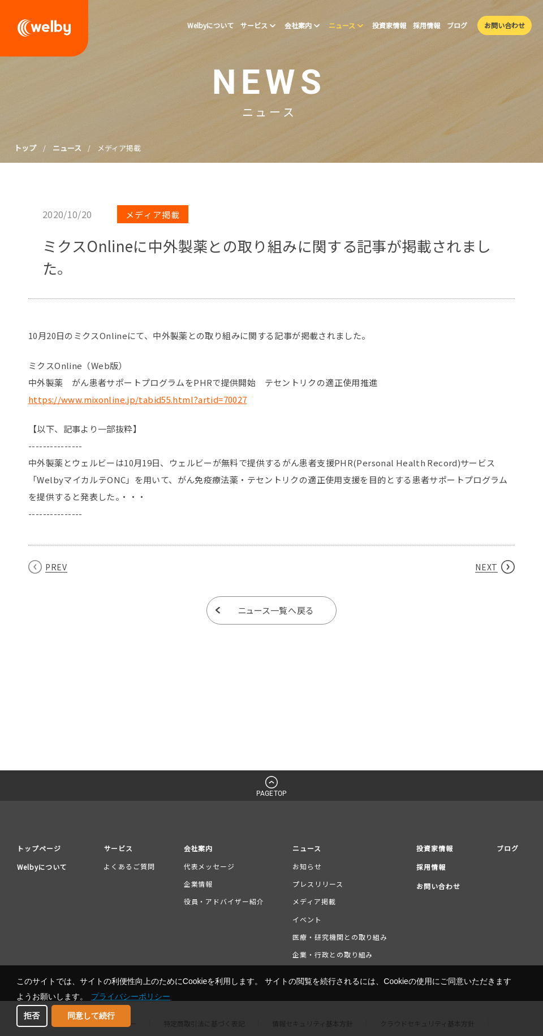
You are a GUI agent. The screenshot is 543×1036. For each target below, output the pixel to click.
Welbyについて (44, 866)
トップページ (40, 848)
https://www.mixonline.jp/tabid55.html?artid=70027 (137, 399)
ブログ (507, 848)
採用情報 (429, 866)
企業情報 (199, 884)
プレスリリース (317, 884)
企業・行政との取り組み (332, 954)
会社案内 (200, 848)
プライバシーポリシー (130, 996)
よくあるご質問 (131, 866)
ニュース (67, 147)
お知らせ (306, 866)
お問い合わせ (437, 886)
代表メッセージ (209, 866)
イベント (306, 919)
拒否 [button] (32, 1015)
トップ (25, 147)
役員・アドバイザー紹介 (224, 902)
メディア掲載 (313, 902)
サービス (122, 848)
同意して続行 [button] (91, 1015)
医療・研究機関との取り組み (339, 937)
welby (44, 28)
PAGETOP (271, 793)
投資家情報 (433, 848)
